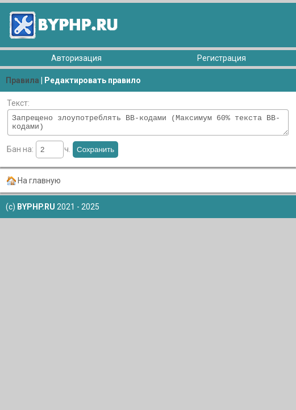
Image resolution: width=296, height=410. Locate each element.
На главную (39, 183)
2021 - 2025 (57, 210)
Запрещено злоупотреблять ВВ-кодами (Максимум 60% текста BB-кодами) (148, 124)
